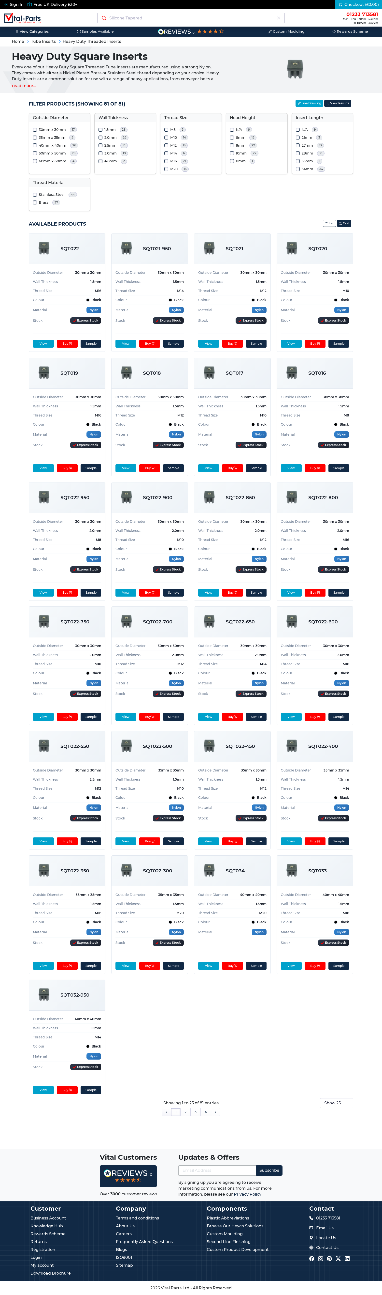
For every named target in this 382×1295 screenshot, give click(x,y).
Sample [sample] (90, 343)
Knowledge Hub (46, 1226)
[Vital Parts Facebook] (311, 1259)
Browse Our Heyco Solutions (235, 1226)
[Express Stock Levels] (85, 320)
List (329, 223)
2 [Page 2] (185, 1112)
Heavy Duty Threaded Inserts (92, 41)
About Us (125, 1226)
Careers (124, 1234)
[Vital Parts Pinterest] (329, 1259)
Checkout (359, 4)
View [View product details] (43, 343)
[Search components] (191, 18)
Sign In (14, 4)
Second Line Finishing (229, 1241)
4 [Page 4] (206, 1112)
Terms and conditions (137, 1218)
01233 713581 (328, 1218)
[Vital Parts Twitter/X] (338, 1259)
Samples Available (95, 31)
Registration (42, 1249)
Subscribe (269, 1170)
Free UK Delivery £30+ (52, 4)
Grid (344, 223)
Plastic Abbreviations (228, 1218)
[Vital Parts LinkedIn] (347, 1259)
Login (36, 1257)
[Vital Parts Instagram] (320, 1259)
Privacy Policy (247, 1194)
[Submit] (103, 18)
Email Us (325, 1228)
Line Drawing (309, 103)
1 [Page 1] (175, 1112)
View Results (337, 103)
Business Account (48, 1218)
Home (18, 41)
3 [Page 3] (196, 1112)
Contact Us (327, 1247)
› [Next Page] (215, 1112)
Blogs (121, 1249)
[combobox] (191, 18)
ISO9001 (124, 1257)
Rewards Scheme (350, 31)
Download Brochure (50, 1273)
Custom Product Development (238, 1249)
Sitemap (124, 1265)
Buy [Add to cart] (67, 343)
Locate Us (326, 1237)
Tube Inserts (43, 41)
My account (42, 1265)
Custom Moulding (287, 31)
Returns (38, 1241)
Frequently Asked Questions (144, 1241)
